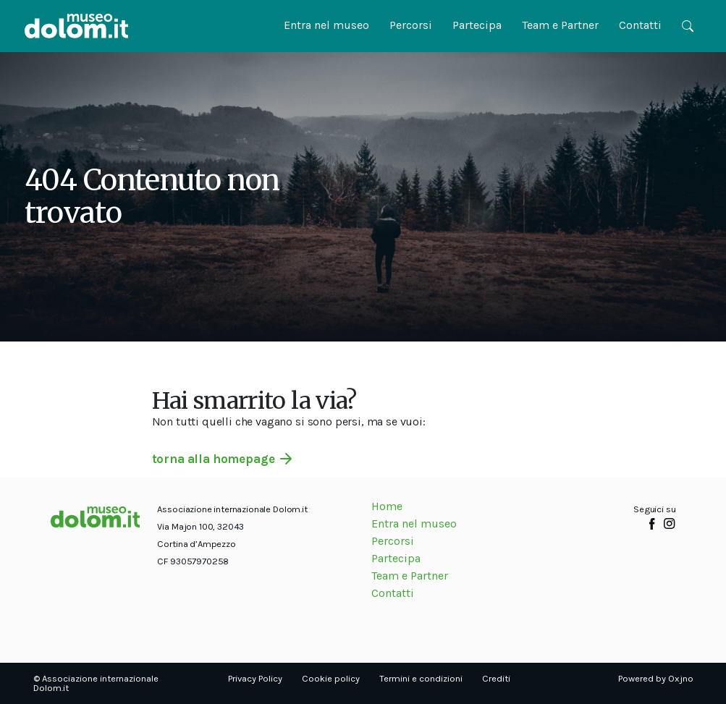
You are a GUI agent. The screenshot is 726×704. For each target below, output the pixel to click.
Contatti (640, 25)
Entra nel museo (326, 25)
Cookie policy (331, 678)
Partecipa (477, 25)
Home (386, 506)
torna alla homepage (213, 458)
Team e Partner (560, 25)
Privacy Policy (255, 678)
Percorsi (410, 25)
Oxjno (680, 678)
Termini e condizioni (421, 678)
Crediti (496, 678)
